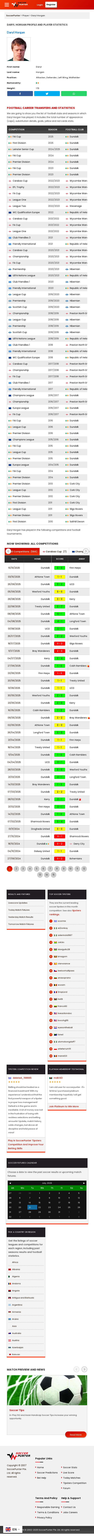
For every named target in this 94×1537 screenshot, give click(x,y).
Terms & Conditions (48, 1512)
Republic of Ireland (78, 212)
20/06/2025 (14, 680)
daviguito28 (59, 949)
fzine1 (56, 1034)
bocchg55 (58, 1020)
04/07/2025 (14, 658)
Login (40, 4)
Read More (76, 1434)
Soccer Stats (70, 1467)
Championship (19, 256)
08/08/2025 (14, 613)
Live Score (68, 1472)
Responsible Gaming (48, 1507)
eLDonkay (58, 928)
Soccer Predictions (47, 1472)
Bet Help (41, 1477)
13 (40, 874)
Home (40, 1467)
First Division (17, 143)
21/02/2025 (14, 806)
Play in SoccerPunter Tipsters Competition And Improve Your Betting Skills (26, 1144)
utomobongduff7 (62, 1041)
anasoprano (60, 977)
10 (70, 868)
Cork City (73, 483)
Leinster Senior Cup (21, 149)
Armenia (14, 1311)
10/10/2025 (14, 567)
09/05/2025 (14, 717)
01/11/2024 (14, 829)
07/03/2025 (14, 791)
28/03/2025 (14, 769)
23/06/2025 (14, 673)
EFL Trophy (16, 187)
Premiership (17, 269)
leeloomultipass (61, 970)
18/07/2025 (14, 643)
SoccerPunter (13, 15)
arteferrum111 (60, 1048)
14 (47, 874)
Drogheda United (40, 829)
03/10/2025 (14, 576)
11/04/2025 (14, 754)
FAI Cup (15, 136)
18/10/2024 (14, 843)
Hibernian (73, 269)
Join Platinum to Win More (64, 1106)
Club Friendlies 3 (19, 237)
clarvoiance (59, 963)
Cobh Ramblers (79, 665)
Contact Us (69, 1507)
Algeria (14, 1276)
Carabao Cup (18, 180)
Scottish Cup (18, 307)
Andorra (14, 1283)
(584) (22, 551)
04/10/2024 (14, 851)
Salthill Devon (75, 521)
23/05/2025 (14, 702)
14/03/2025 (14, 784)
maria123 (58, 1056)
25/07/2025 (14, 636)
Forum (66, 1488)
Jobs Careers (70, 1512)
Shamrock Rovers (40, 821)
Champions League (21, 395)
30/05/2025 (14, 695)
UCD (72, 584)
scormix (57, 921)
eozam (57, 985)
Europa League (19, 408)
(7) (55, 551)
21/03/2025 (14, 777)
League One (17, 199)
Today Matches (71, 1477)
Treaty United (42, 606)
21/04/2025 (14, 740)
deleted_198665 (19, 1077)
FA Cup (14, 193)
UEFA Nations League (22, 275)
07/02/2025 (14, 821)
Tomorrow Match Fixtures (21, 924)
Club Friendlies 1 (19, 281)
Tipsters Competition (74, 1483)
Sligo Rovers (74, 509)
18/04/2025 (14, 747)
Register (51, 4)
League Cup (17, 294)
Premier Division (19, 161)
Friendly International (22, 243)
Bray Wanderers (41, 651)
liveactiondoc (60, 1013)
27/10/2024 (14, 836)
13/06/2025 (14, 688)
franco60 (58, 1006)
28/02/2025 (14, 799)
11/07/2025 (14, 651)
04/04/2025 (14, 762)
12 (84, 868)
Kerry (72, 599)
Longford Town (78, 621)
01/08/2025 (14, 628)
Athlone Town (42, 576)
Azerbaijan (15, 1347)
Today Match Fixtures (19, 909)
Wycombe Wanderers (80, 180)
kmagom (58, 956)
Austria (13, 1340)
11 (77, 868)
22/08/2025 (14, 606)
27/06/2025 (14, 665)
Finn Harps (75, 567)
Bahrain (14, 1354)
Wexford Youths (41, 591)
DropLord (58, 992)
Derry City (77, 843)
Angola (14, 1290)
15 (53, 874)
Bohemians (76, 858)
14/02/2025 (14, 814)
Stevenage (74, 206)
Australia (14, 1333)
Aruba (13, 1319)
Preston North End (77, 313)
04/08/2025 (14, 621)
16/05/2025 (14, 710)
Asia (12, 1326)
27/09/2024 (14, 858)
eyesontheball (61, 1027)
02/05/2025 (14, 725)
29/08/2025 (14, 599)
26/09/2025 (14, 584)
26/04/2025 (14, 732)
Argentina (15, 1304)
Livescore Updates (17, 902)
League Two (17, 206)
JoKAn (56, 942)
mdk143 (56, 1077)
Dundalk (72, 136)
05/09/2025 (14, 591)
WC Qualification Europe (24, 212)
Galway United (42, 851)
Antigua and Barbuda (21, 1297)
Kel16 (56, 999)
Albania (14, 1269)
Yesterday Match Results (20, 917)
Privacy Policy (44, 1517)
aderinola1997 (60, 935)
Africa (13, 1262)
